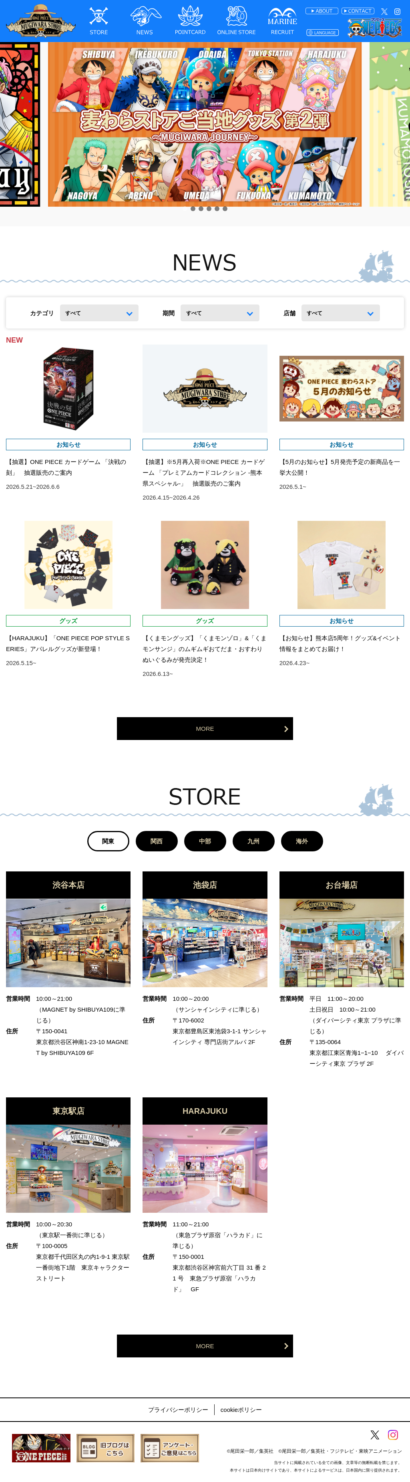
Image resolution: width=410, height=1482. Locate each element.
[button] (185, 208)
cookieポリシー (241, 1409)
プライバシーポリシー (178, 1409)
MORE (205, 728)
